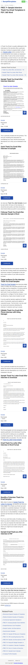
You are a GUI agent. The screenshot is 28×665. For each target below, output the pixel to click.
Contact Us (11, 660)
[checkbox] (1, 1)
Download (7, 130)
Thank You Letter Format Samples (12, 439)
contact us (8, 605)
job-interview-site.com (5, 116)
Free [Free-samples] (23, 1)
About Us (17, 660)
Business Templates (9, 5)
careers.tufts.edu (4, 249)
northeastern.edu (4, 183)
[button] (26, 1)
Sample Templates (18, 663)
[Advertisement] (14, 28)
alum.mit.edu (3, 569)
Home (2, 5)
